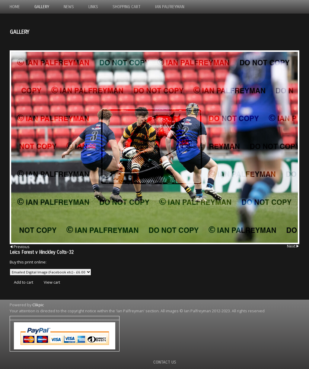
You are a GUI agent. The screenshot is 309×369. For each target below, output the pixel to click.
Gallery (41, 6)
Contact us (164, 362)
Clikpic (38, 305)
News (69, 6)
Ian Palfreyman (169, 6)
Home (15, 6)
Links (93, 6)
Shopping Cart (127, 6)
